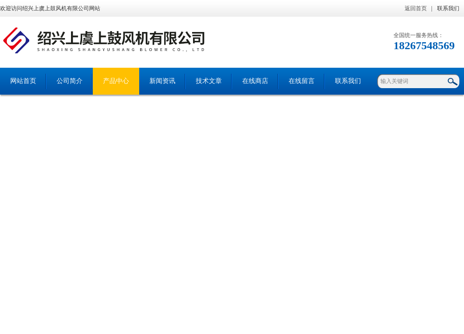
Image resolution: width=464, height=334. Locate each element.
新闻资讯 (162, 80)
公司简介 (70, 80)
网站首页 (23, 80)
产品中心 (116, 80)
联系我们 (448, 8)
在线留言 (302, 80)
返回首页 (416, 8)
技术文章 (209, 80)
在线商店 (255, 80)
